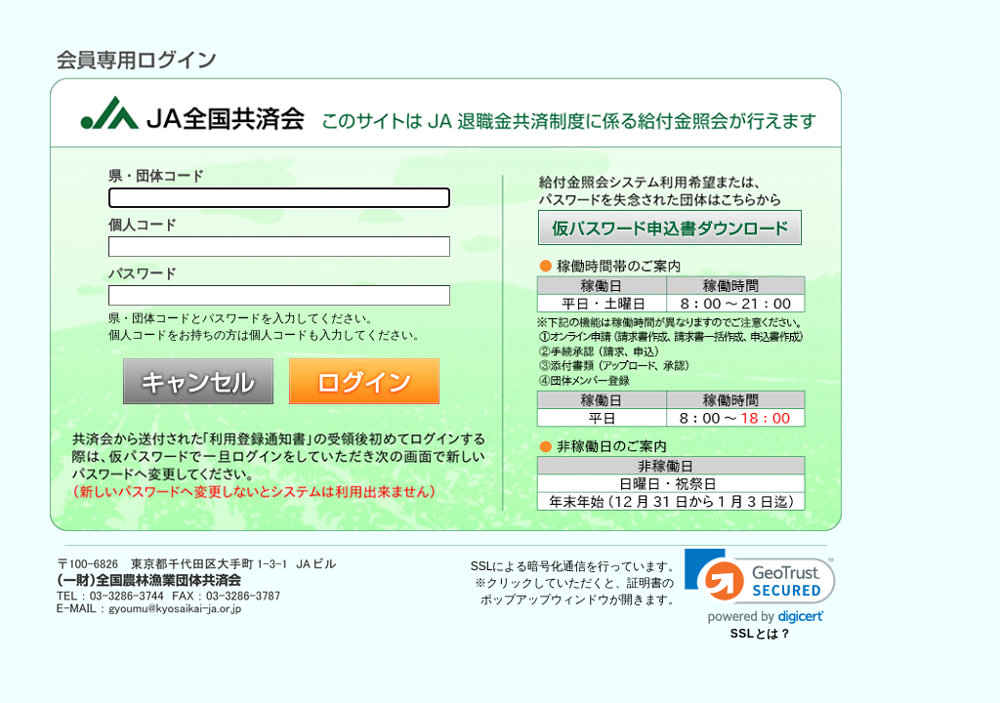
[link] (760, 586)
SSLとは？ (760, 634)
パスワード (142, 273)
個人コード (142, 224)
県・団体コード (156, 176)
